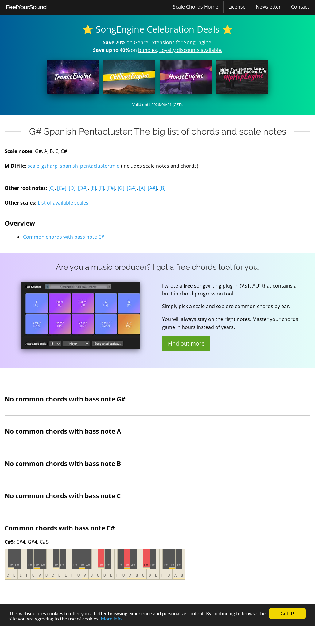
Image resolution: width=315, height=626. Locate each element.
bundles (147, 50)
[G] (121, 188)
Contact (300, 6)
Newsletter (268, 6)
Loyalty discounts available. (190, 50)
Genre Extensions (154, 42)
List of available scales (63, 202)
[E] (93, 188)
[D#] (83, 188)
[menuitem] (26, 7)
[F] (101, 188)
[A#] (152, 188)
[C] (52, 188)
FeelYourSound (26, 7)
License (237, 6)
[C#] (61, 188)
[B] (162, 188)
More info (111, 619)
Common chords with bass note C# (63, 236)
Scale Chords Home (195, 6)
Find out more (186, 343)
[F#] (111, 188)
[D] (72, 188)
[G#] (132, 188)
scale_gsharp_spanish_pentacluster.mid (74, 165)
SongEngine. (198, 42)
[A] (142, 188)
